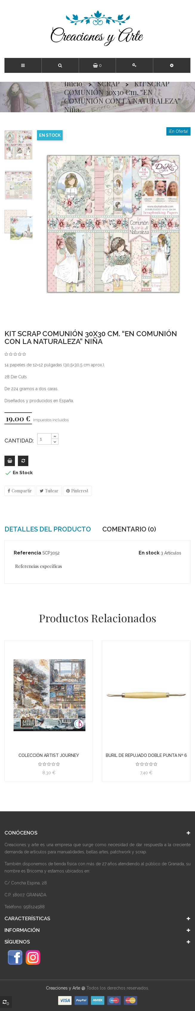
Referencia (27, 553)
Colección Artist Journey (48, 755)
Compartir (22, 491)
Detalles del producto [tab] (47, 529)
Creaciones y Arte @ (65, 988)
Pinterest (79, 491)
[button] (172, 65)
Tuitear (51, 491)
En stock (149, 553)
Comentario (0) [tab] (129, 529)
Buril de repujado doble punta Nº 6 (146, 755)
